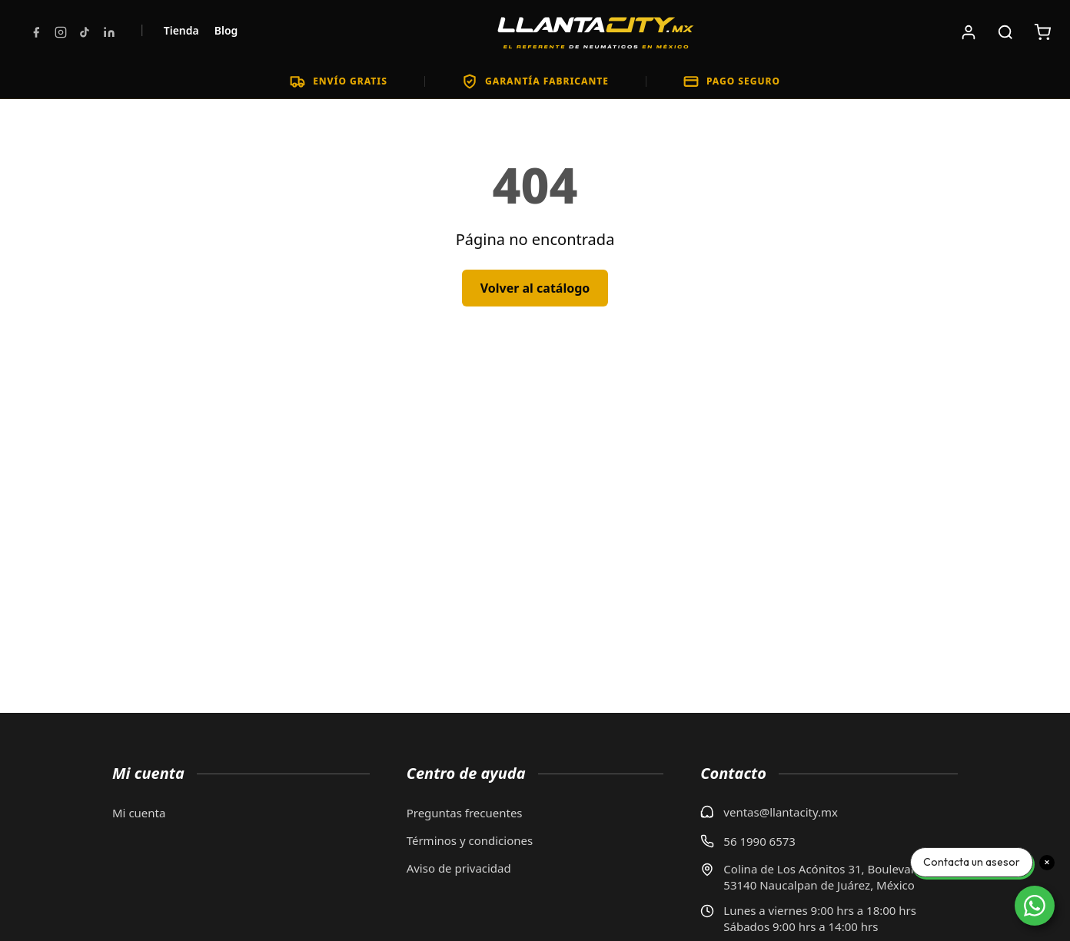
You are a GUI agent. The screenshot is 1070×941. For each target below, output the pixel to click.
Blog (226, 30)
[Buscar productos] (1005, 32)
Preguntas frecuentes (465, 812)
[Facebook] (36, 32)
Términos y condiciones (470, 840)
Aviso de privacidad (459, 868)
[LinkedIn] (109, 32)
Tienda (181, 30)
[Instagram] (60, 32)
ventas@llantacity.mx (780, 812)
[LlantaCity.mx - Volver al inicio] (595, 32)
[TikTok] (84, 32)
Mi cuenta (138, 812)
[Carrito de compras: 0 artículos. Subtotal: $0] (1042, 32)
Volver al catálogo (535, 288)
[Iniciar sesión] (968, 32)
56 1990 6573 (759, 841)
